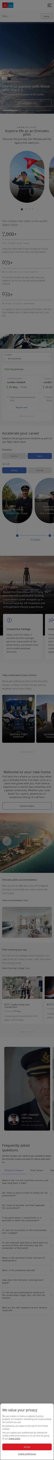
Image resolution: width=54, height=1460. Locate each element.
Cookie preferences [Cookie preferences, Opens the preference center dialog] (27, 1454)
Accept (27, 1447)
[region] (27, 1431)
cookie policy (14, 1438)
